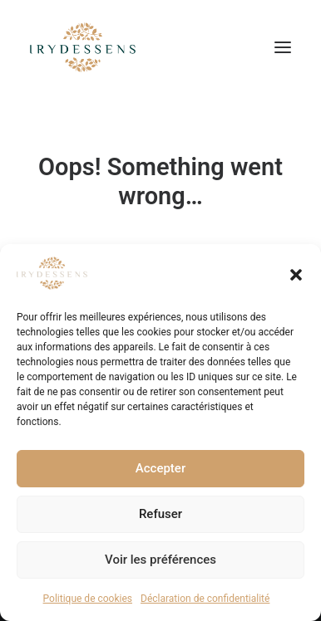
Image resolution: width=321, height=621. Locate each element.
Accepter (160, 468)
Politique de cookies (87, 598)
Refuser (160, 513)
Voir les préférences (160, 559)
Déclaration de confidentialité (205, 598)
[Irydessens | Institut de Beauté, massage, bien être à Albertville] (83, 47)
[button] (296, 274)
